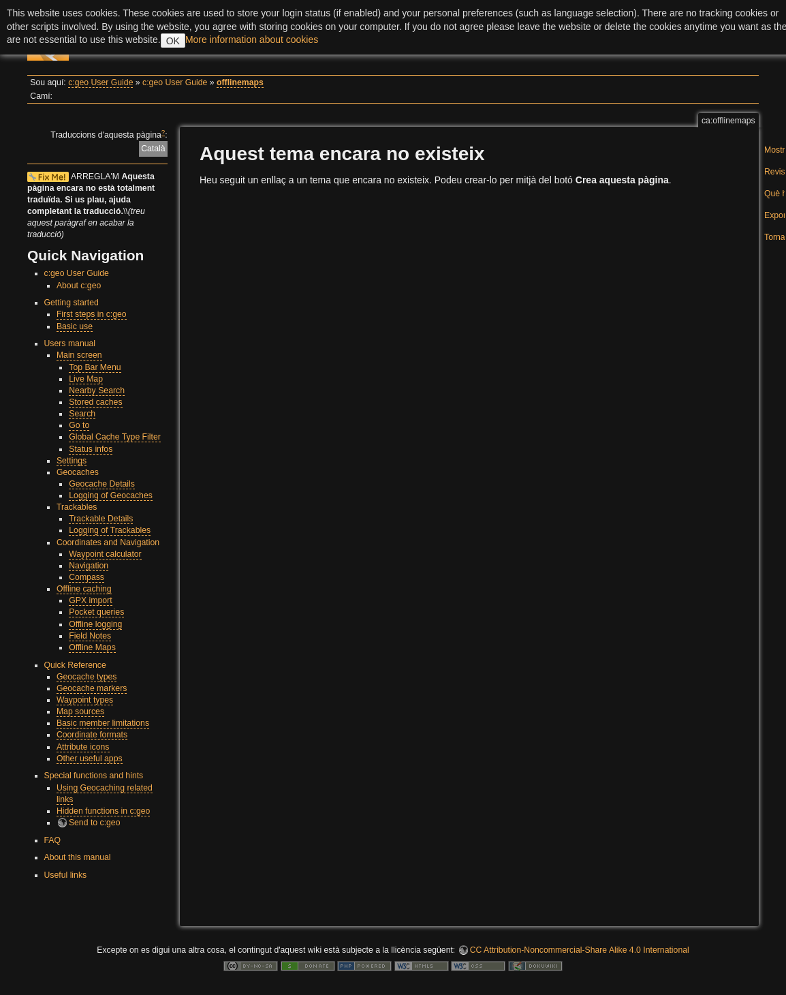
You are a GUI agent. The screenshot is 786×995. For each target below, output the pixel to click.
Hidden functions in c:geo (104, 811)
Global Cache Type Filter (115, 437)
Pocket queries (96, 612)
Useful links (65, 875)
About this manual (77, 857)
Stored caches (95, 402)
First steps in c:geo (92, 314)
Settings (72, 460)
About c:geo (79, 285)
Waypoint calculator (105, 554)
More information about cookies (251, 39)
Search (82, 413)
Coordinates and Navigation (108, 542)
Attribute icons (83, 747)
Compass (86, 577)
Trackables (77, 507)
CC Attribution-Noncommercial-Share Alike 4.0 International (579, 950)
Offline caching (84, 589)
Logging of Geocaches (111, 495)
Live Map (86, 379)
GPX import (90, 600)
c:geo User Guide (100, 82)
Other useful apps (90, 758)
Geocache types (87, 677)
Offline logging (95, 624)
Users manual (70, 343)
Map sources (80, 711)
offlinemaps (240, 82)
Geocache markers (92, 688)
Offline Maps (92, 647)
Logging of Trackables (110, 530)
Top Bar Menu (95, 367)
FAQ (52, 840)
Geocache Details (102, 484)
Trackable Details (101, 518)
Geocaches (78, 472)
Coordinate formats (92, 734)
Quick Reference (75, 665)
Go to (79, 425)
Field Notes (90, 636)
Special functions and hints (94, 775)
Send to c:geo (95, 822)
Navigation (88, 565)
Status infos (90, 449)
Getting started (71, 302)
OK (173, 40)
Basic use (75, 326)
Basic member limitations (103, 723)
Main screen (79, 355)
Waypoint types (85, 700)
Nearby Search (97, 390)
